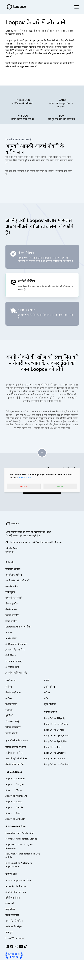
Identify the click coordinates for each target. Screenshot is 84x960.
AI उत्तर (8, 633)
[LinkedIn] (7, 948)
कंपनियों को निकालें (13, 598)
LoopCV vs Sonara (54, 730)
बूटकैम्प (8, 699)
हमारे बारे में (49, 687)
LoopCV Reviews (14, 938)
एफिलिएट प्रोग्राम (12, 898)
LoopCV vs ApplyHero (56, 741)
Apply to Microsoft (16, 796)
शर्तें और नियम (11, 549)
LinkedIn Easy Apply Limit (20, 833)
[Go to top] (42, 452)
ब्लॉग (46, 699)
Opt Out (23, 486)
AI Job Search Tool (15, 892)
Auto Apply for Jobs (17, 886)
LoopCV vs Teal (52, 747)
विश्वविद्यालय (11, 704)
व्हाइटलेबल (10, 909)
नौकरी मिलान (11, 610)
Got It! (60, 486)
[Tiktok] (25, 948)
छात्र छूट (9, 932)
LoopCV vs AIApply (54, 718)
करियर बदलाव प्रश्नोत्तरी (15, 747)
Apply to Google (14, 785)
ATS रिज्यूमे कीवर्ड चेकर (16, 759)
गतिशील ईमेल (11, 587)
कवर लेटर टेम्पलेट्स (14, 921)
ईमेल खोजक (11, 621)
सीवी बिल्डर (10, 656)
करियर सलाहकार (13, 727)
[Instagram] (16, 948)
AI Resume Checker (16, 644)
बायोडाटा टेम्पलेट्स (13, 927)
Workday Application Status (21, 839)
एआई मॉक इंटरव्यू (13, 661)
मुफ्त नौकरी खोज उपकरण (16, 741)
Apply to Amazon (15, 779)
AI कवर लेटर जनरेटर (15, 650)
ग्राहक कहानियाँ (12, 915)
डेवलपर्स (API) (12, 722)
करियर (47, 693)
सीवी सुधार (10, 592)
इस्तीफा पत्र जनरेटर (14, 753)
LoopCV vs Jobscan (55, 759)
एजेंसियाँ (9, 716)
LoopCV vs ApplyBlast (56, 736)
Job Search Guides (15, 827)
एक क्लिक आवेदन (13, 575)
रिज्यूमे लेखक (11, 733)
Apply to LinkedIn (15, 819)
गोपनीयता (9, 552)
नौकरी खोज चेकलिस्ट (14, 765)
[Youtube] (21, 948)
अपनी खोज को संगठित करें (17, 581)
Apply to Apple (13, 802)
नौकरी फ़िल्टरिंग (12, 615)
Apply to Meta (13, 790)
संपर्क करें (9, 904)
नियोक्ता (8, 687)
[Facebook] (12, 948)
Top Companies (13, 772)
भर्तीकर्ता (9, 710)
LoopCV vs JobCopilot (56, 765)
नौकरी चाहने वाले (13, 693)
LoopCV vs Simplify (55, 753)
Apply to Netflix (14, 808)
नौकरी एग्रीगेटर (12, 604)
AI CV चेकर (11, 638)
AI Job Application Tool (18, 881)
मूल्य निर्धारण (50, 704)
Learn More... (26, 477)
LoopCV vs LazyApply (56, 724)
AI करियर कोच (12, 667)
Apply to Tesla (13, 813)
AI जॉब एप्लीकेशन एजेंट (16, 673)
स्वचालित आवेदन (13, 569)
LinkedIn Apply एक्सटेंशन (18, 627)
